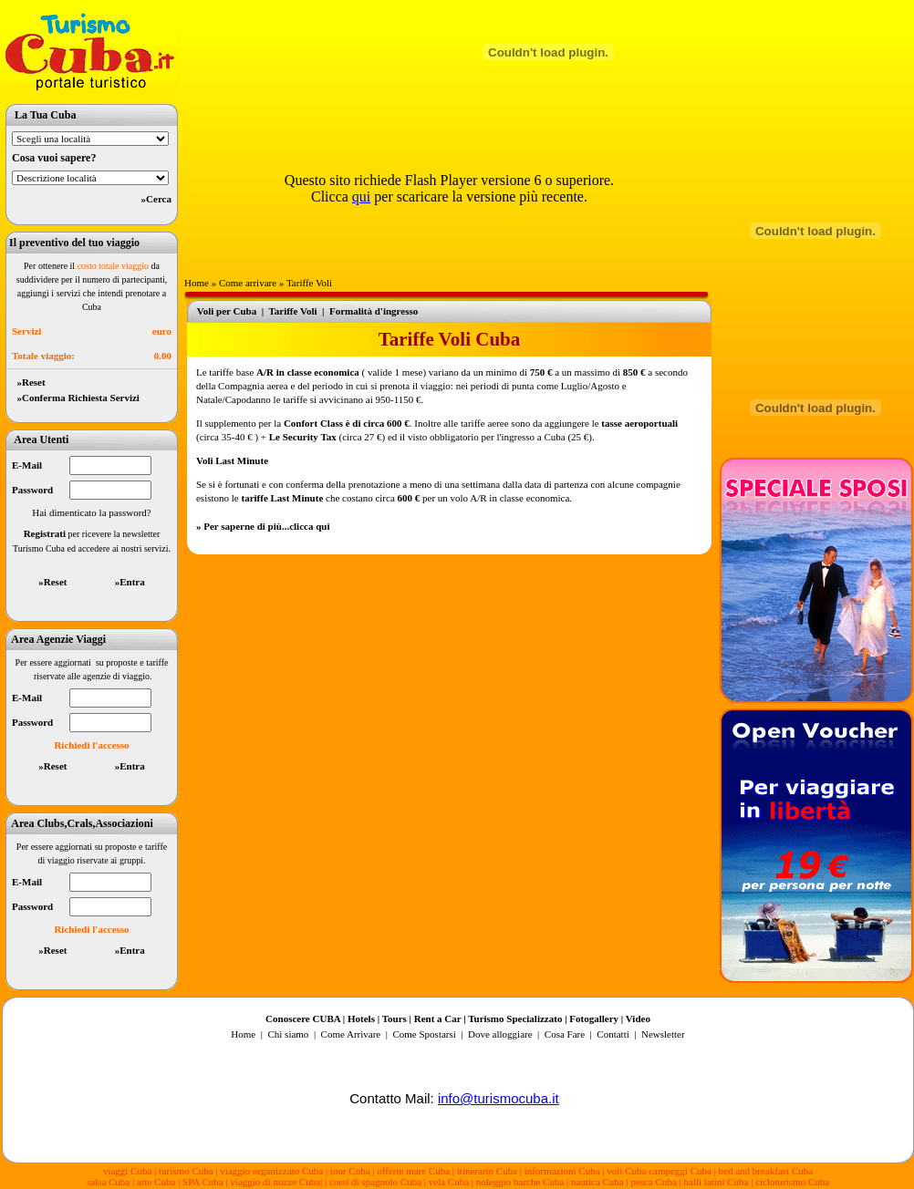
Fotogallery (593, 1018)
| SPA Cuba (201, 1181)
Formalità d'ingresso (373, 310)
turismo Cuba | (188, 1170)
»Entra (130, 581)
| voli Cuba (624, 1170)
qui (361, 196)
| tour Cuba (348, 1170)
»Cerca (156, 198)
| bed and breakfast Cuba (764, 1170)
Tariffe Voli (309, 282)
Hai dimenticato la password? (91, 512)
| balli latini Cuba (714, 1181)
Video (638, 1018)
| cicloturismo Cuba (790, 1181)
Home (196, 282)
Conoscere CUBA (302, 1018)
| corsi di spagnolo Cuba (373, 1181)
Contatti (612, 1034)
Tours (394, 1018)
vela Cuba (449, 1181)
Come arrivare (247, 282)
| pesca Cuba (651, 1181)
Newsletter (661, 1034)
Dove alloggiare (500, 1034)
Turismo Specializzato (515, 1018)
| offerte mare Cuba (412, 1170)
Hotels (361, 1018)
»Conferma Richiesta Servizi (76, 397)
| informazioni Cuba (560, 1170)
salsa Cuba (108, 1181)
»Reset (29, 382)
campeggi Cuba (678, 1170)
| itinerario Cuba (486, 1170)
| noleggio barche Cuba (518, 1181)
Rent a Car (438, 1018)
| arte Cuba (153, 1181)
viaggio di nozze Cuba (275, 1181)
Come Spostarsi (423, 1034)
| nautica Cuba (595, 1181)
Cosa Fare (564, 1034)
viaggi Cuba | (129, 1170)
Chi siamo (287, 1034)
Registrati (45, 533)
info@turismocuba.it (498, 1098)
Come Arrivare (352, 1034)
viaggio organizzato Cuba (273, 1170)
